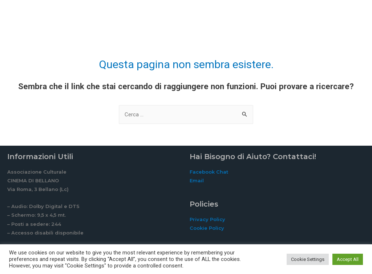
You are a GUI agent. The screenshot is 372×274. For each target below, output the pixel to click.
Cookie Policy (207, 228)
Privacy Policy (207, 219)
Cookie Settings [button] (307, 259)
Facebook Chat (209, 172)
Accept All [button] (348, 259)
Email (197, 180)
